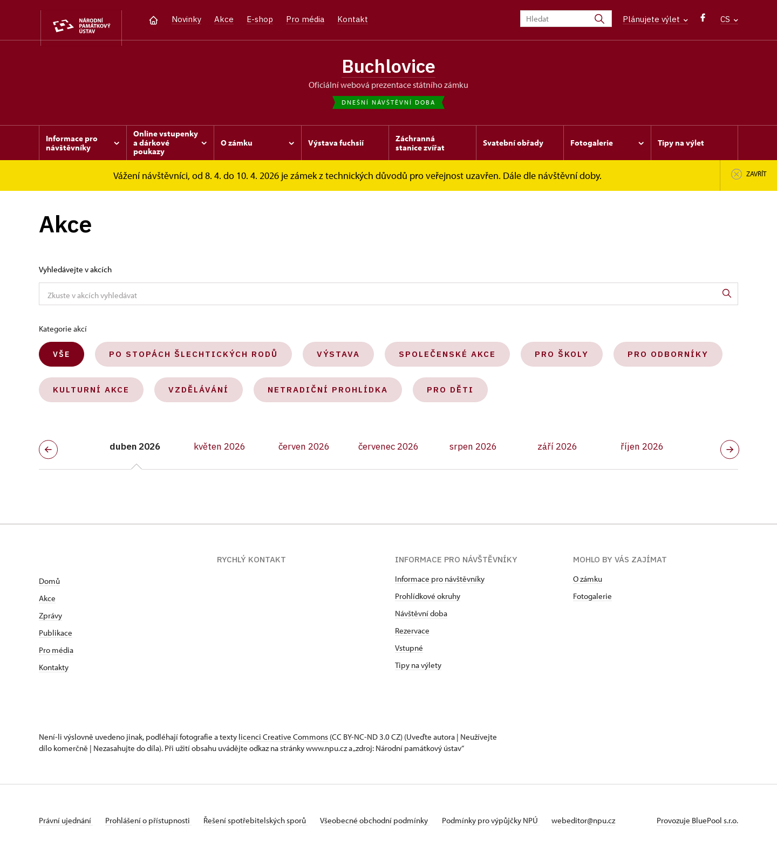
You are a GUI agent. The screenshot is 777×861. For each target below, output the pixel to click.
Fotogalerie (592, 601)
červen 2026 (304, 452)
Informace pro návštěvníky (440, 583)
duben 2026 (135, 452)
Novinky (186, 19)
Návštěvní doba (421, 618)
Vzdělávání (198, 395)
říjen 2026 (642, 452)
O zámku (587, 583)
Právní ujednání (66, 825)
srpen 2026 (473, 452)
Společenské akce (447, 359)
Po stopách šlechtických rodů (193, 359)
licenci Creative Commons (283, 741)
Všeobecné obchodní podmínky (390, 825)
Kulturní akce (91, 395)
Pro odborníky (668, 359)
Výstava (338, 359)
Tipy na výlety (418, 670)
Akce (224, 19)
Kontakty (54, 672)
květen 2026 (220, 452)
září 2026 (557, 452)
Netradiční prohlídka (328, 395)
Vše (61, 359)
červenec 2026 (388, 452)
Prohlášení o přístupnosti (153, 825)
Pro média (305, 19)
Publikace (55, 637)
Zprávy (50, 620)
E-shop (260, 19)
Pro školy (562, 359)
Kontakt (352, 19)
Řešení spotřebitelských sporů (266, 825)
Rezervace (412, 635)
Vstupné (409, 653)
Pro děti (450, 395)
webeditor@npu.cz (608, 825)
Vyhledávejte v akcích (75, 275)
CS (729, 19)
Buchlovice (388, 67)
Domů (49, 586)
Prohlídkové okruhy (427, 601)
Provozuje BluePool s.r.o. (697, 825)
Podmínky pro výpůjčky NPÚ (511, 825)
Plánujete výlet (655, 19)
